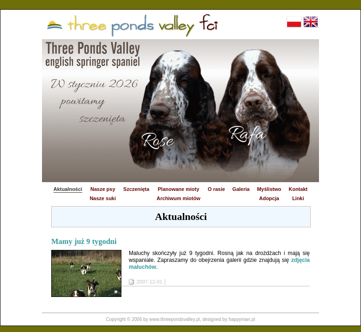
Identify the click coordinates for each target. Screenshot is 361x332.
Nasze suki (103, 198)
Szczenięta (136, 189)
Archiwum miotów (178, 198)
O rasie (216, 189)
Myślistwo (269, 189)
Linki (298, 198)
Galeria (240, 189)
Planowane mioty (178, 189)
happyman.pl (242, 319)
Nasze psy (102, 189)
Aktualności (68, 189)
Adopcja (269, 198)
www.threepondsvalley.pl (175, 319)
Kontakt (298, 189)
